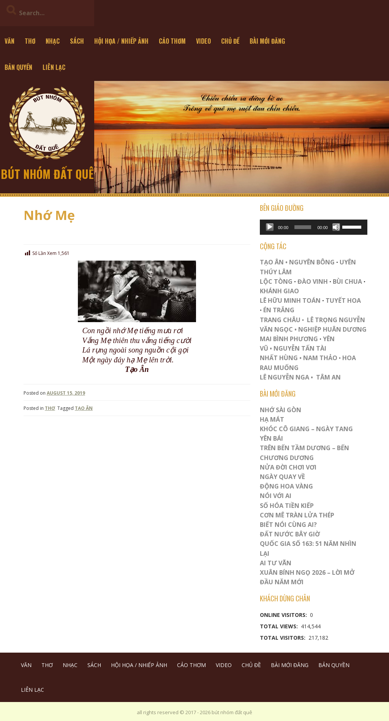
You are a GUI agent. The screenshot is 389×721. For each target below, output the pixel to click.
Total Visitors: (283, 637)
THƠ (30, 41)
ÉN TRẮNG (278, 310)
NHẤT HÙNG (279, 358)
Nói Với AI (275, 496)
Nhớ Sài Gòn (280, 410)
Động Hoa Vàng (286, 486)
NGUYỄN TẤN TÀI (300, 348)
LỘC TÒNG (276, 281)
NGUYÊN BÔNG (312, 262)
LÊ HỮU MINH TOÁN (290, 300)
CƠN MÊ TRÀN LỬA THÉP (297, 515)
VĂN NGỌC (277, 329)
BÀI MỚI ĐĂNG (267, 41)
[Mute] (336, 227)
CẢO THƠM (172, 41)
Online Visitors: (284, 614)
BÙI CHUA (347, 281)
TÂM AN (328, 377)
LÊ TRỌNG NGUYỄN (336, 320)
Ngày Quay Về (282, 477)
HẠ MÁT (272, 419)
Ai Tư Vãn (275, 563)
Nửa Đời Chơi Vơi (288, 467)
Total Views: (279, 626)
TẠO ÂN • (274, 262)
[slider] (302, 227)
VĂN (9, 41)
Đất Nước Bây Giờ (290, 534)
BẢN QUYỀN (18, 67)
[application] (313, 227)
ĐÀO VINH (312, 281)
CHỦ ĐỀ (230, 41)
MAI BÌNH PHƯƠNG (289, 339)
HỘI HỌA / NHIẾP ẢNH (121, 41)
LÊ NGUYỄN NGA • (286, 377)
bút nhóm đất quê (47, 173)
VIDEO (203, 41)
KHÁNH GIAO (279, 291)
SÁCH (77, 41)
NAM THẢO (320, 358)
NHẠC (53, 41)
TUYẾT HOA (343, 300)
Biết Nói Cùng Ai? (288, 524)
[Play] (270, 227)
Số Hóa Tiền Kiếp (287, 505)
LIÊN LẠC (54, 67)
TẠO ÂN (84, 408)
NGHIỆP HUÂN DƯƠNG (332, 329)
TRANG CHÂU (280, 320)
